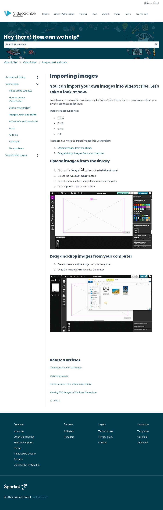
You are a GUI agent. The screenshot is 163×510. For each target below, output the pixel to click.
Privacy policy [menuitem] (105, 437)
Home (45, 14)
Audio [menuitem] (12, 128)
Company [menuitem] (19, 424)
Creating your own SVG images (66, 367)
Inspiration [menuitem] (143, 424)
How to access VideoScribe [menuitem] (17, 99)
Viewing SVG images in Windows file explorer (73, 392)
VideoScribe (10, 62)
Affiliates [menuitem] (69, 431)
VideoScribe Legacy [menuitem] (16, 155)
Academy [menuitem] (142, 442)
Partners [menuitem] (68, 424)
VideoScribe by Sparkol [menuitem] (27, 465)
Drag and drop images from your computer (81, 153)
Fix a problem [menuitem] (16, 148)
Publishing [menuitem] (14, 141)
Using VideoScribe (64, 14)
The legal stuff (39, 497)
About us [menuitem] (19, 431)
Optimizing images (59, 375)
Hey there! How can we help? (42, 36)
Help (117, 14)
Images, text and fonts (54, 62)
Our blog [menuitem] (142, 437)
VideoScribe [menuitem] (12, 84)
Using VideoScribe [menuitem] (24, 437)
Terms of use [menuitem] (105, 431)
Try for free (142, 14)
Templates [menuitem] (143, 431)
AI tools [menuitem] (13, 135)
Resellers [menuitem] (69, 437)
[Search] (156, 44)
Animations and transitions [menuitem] (23, 121)
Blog (94, 14)
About (105, 14)
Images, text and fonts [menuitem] (23, 114)
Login (128, 14)
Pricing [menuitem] (17, 448)
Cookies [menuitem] (102, 442)
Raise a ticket (151, 3)
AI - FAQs (55, 400)
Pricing (83, 14)
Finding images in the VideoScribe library (70, 384)
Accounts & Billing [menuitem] (15, 77)
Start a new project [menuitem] (19, 108)
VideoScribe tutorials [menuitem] (20, 90)
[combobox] (78, 44)
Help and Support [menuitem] (23, 442)
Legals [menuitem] (102, 424)
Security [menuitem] (18, 459)
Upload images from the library (75, 148)
